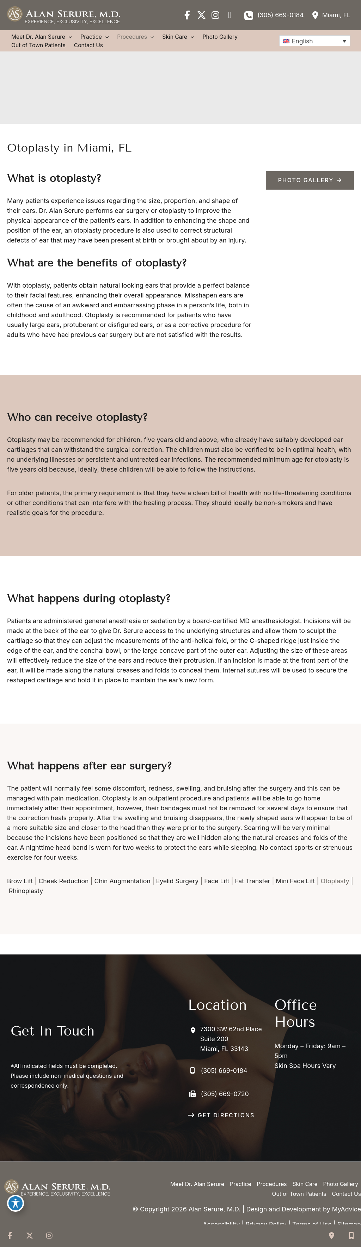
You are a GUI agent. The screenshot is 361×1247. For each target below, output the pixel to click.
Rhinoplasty (59, 901)
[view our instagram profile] (213, 15)
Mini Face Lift (301, 891)
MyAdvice (346, 1209)
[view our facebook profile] (185, 15)
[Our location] (351, 1235)
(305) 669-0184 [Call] (279, 15)
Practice (238, 1174)
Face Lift (221, 891)
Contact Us (346, 1184)
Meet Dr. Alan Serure (194, 1174)
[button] (310, 181)
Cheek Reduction (64, 891)
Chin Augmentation (124, 891)
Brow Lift (20, 891)
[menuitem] (313, 41)
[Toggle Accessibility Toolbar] (15, 1203)
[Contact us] (331, 1235)
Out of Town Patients (298, 1184)
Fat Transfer (257, 891)
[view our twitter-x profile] (199, 15)
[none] (313, 41)
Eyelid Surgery (180, 891)
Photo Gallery (340, 1174)
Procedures (270, 1174)
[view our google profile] (227, 15)
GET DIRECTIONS (226, 1105)
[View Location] (330, 15)
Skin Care (304, 1174)
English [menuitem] (301, 41)
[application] (70, 37)
